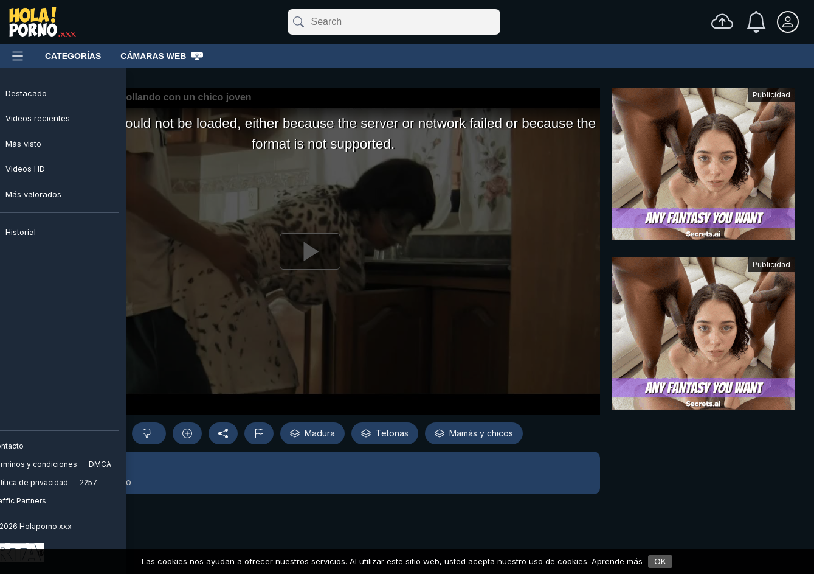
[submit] (298, 22)
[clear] (497, 22)
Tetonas (385, 433)
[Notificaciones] (756, 22)
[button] (309, 473)
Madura (312, 433)
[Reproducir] (309, 251)
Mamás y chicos (474, 433)
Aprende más (617, 561)
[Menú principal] (17, 56)
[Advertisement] (703, 167)
